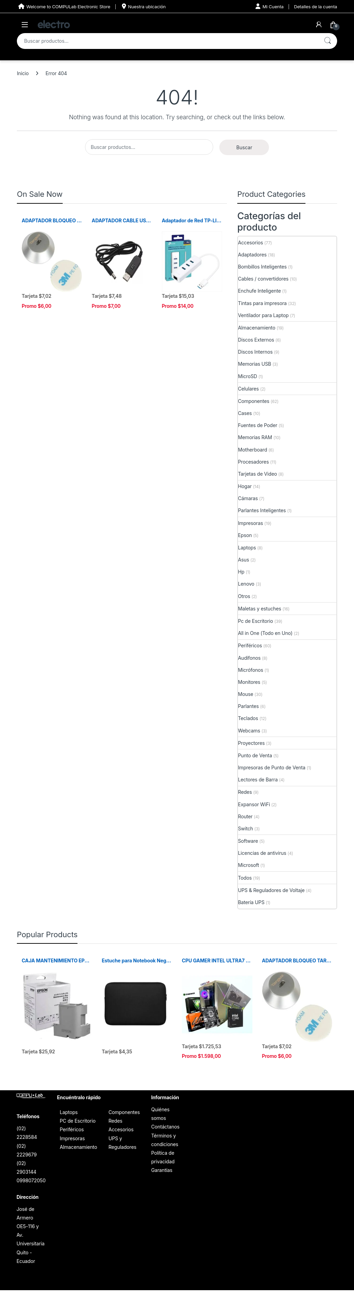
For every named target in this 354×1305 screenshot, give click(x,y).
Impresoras (250, 523)
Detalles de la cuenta (315, 6)
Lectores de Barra (258, 779)
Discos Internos (255, 352)
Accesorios (250, 242)
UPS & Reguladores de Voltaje (271, 890)
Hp (241, 572)
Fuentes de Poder (257, 425)
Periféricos (250, 645)
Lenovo (246, 584)
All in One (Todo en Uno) (265, 633)
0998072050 (31, 1180)
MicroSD (247, 376)
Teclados (248, 718)
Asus (243, 560)
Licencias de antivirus (262, 853)
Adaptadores (252, 254)
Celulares (248, 389)
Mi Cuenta (269, 6)
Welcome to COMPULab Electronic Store (63, 6)
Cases (245, 413)
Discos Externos (256, 340)
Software (248, 841)
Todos (245, 878)
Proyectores (251, 743)
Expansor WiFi (254, 804)
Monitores (249, 682)
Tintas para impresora (262, 303)
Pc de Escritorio (255, 621)
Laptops (247, 547)
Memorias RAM (255, 437)
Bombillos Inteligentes (262, 267)
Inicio (23, 73)
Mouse (245, 694)
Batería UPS (251, 902)
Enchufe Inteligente (259, 291)
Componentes (253, 401)
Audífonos (249, 658)
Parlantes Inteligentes (262, 510)
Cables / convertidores (263, 279)
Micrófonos (250, 670)
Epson (245, 535)
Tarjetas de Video (257, 474)
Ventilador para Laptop (263, 315)
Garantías (162, 1170)
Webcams (249, 731)
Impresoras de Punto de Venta (271, 767)
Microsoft (248, 865)
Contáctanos (165, 1127)
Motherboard (252, 450)
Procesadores (253, 462)
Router (245, 816)
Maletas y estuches (259, 608)
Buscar (327, 41)
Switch (245, 828)
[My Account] (319, 24)
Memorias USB (254, 364)
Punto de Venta (255, 755)
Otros (244, 596)
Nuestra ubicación (143, 6)
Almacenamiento (256, 328)
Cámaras (248, 498)
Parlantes (248, 706)
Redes (245, 792)
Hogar (245, 486)
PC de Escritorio (77, 1121)
